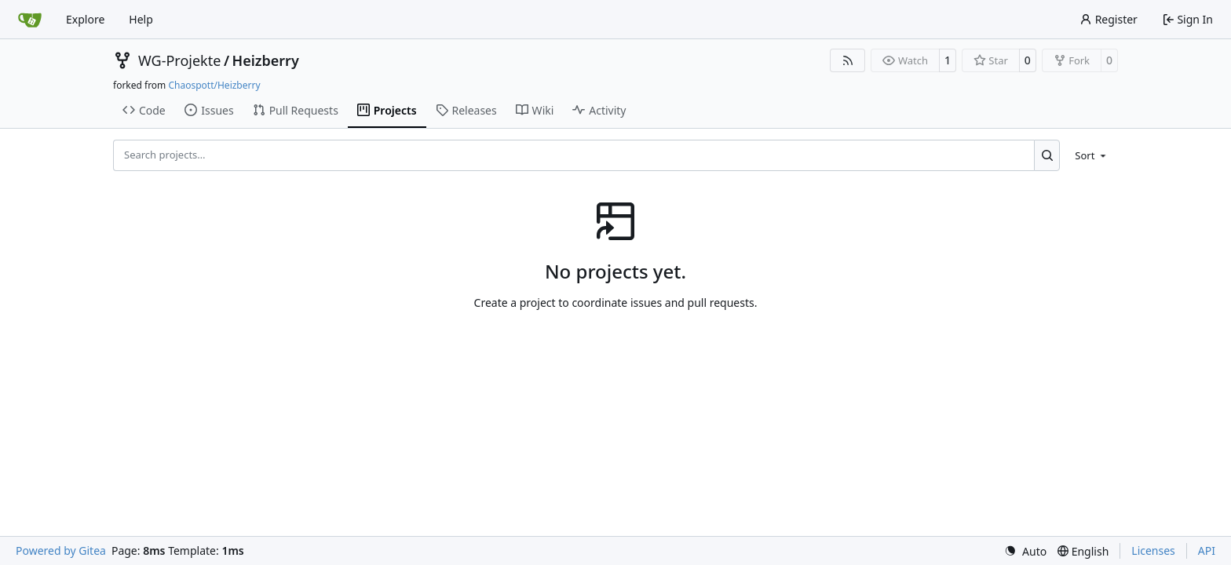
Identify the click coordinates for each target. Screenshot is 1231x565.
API (1206, 550)
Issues (208, 110)
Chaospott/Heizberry (214, 85)
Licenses (1153, 550)
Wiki (535, 110)
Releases (466, 110)
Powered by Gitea (61, 550)
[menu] (1091, 155)
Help (141, 19)
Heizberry (265, 60)
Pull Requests (295, 110)
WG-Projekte (179, 60)
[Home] (30, 19)
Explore (85, 19)
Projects (387, 110)
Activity (599, 110)
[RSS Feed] (848, 60)
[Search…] (1047, 155)
